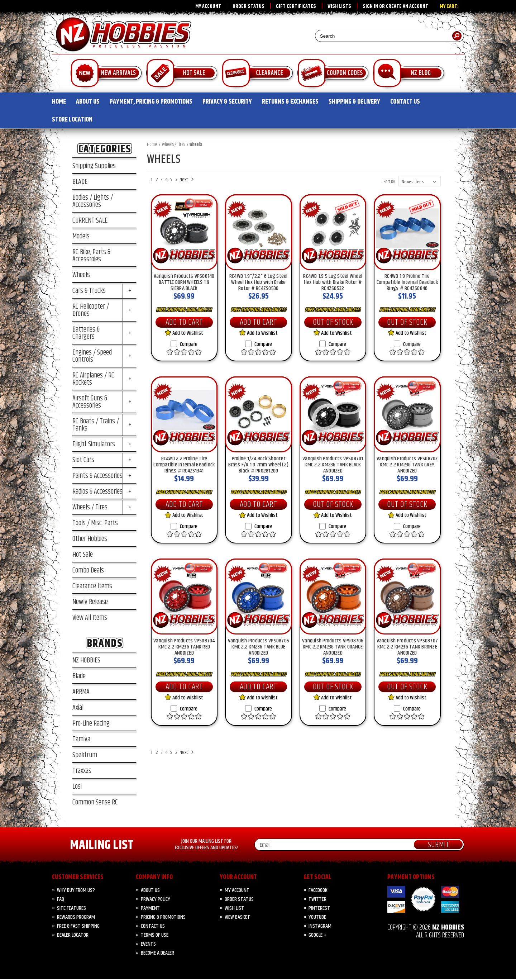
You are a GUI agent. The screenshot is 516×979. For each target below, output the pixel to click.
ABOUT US (88, 102)
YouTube (317, 917)
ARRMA (81, 691)
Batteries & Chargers (86, 333)
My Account (208, 6)
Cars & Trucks (89, 290)
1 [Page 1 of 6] (151, 180)
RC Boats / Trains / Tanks (95, 425)
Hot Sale (82, 554)
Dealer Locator (73, 935)
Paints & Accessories (97, 475)
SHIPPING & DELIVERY (354, 102)
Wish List (234, 908)
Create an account (407, 6)
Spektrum (84, 755)
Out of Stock (333, 322)
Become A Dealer (157, 953)
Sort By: (390, 181)
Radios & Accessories (97, 491)
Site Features (71, 908)
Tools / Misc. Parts (95, 523)
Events (148, 944)
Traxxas (81, 770)
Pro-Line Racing (91, 723)
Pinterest (319, 908)
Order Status (248, 6)
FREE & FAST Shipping (78, 926)
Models (81, 236)
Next (186, 180)
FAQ (60, 899)
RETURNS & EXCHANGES (290, 102)
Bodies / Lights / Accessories (92, 201)
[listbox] (419, 181)
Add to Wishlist (184, 333)
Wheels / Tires (90, 507)
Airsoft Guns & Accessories (89, 402)
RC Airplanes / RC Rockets (93, 379)
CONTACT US (405, 102)
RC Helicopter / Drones (90, 310)
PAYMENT (150, 908)
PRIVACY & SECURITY (227, 102)
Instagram (320, 926)
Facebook (318, 890)
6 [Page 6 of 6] (176, 180)
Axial (77, 707)
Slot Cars (83, 460)
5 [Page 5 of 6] (171, 180)
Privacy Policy (155, 899)
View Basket (237, 917)
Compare (184, 344)
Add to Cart (184, 322)
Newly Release (90, 602)
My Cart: (449, 6)
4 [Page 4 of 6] (166, 180)
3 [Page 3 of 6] (162, 180)
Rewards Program (76, 917)
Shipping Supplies (94, 166)
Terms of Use (154, 935)
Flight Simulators (93, 444)
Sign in (370, 6)
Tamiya (81, 739)
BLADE (79, 181)
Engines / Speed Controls (92, 356)
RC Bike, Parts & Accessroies (91, 256)
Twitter (317, 899)
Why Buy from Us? (76, 890)
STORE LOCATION (72, 120)
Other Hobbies (89, 538)
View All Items (89, 617)
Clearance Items (92, 586)
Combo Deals (88, 570)
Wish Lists (339, 6)
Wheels (81, 275)
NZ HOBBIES (86, 660)
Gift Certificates (296, 6)
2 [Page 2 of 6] (157, 180)
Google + (317, 935)
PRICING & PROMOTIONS (163, 917)
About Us (150, 890)
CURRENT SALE (90, 220)
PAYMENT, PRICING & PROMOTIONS (151, 102)
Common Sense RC (95, 802)
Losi (77, 786)
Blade (79, 676)
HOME (59, 102)
